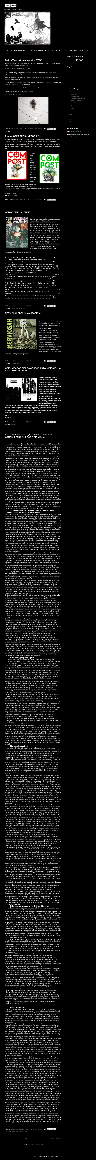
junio (72, 105)
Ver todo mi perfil (72, 136)
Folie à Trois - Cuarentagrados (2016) (23, 60)
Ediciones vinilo (19, 50)
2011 (71, 122)
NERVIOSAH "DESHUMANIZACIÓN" (23, 313)
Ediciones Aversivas (75, 131)
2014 (71, 114)
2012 (71, 119)
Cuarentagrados (28, 91)
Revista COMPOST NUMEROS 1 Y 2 (23, 136)
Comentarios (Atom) (37, 1144)
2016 (71, 92)
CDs (7, 50)
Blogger (60, 1156)
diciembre (74, 94)
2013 (71, 116)
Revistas (81, 50)
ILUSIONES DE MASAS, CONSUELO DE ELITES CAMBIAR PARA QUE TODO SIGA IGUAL (29, 435)
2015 (71, 111)
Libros (70, 50)
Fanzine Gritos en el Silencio (40, 50)
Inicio (27, 1138)
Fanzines (58, 50)
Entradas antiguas (55, 1138)
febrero (73, 108)
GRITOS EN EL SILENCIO (17, 212)
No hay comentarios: (36, 128)
